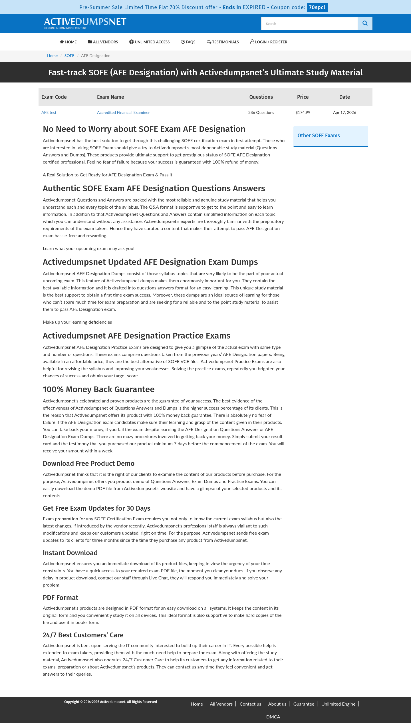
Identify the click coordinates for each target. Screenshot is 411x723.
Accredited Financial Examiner (123, 112)
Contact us (250, 703)
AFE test (49, 112)
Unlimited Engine (338, 703)
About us (277, 703)
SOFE (69, 55)
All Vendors (103, 41)
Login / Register (268, 41)
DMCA (273, 716)
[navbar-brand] (50, 39)
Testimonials (223, 41)
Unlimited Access (149, 41)
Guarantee (303, 703)
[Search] (365, 23)
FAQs (188, 41)
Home (68, 41)
